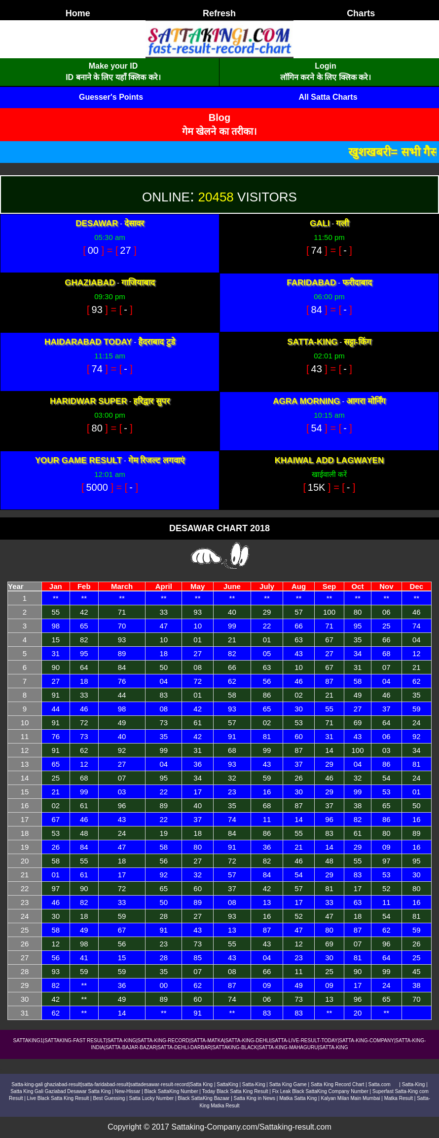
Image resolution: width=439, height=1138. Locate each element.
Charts (361, 13)
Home (78, 13)
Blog (219, 117)
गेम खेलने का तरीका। (219, 131)
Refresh (219, 13)
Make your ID (113, 66)
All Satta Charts (327, 97)
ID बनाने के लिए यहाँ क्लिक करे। (113, 77)
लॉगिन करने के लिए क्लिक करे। (325, 77)
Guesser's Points (111, 97)
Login (325, 66)
